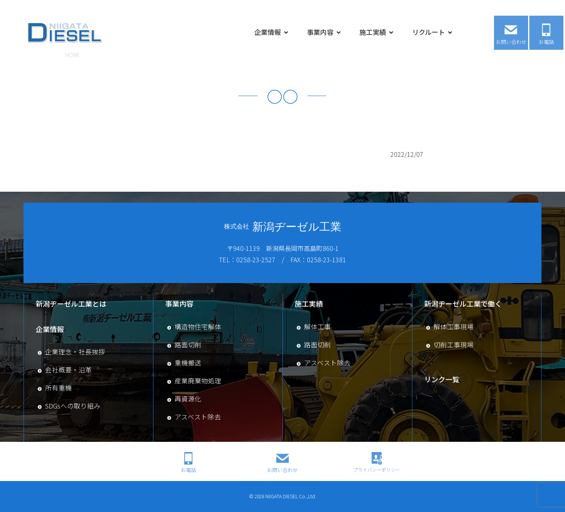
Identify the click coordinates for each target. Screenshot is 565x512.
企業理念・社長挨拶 (75, 351)
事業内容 (320, 31)
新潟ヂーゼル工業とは (71, 303)
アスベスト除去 (198, 416)
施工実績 (372, 31)
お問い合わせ (511, 40)
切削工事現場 (454, 344)
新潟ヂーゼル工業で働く (463, 303)
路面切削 (188, 344)
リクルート (428, 31)
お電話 (546, 40)
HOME (72, 55)
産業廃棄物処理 (198, 380)
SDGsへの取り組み (72, 405)
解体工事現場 (454, 326)
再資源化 (188, 398)
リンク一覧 (441, 379)
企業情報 (267, 31)
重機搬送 (188, 362)
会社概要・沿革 (68, 369)
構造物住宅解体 (198, 326)
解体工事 (317, 326)
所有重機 (58, 387)
